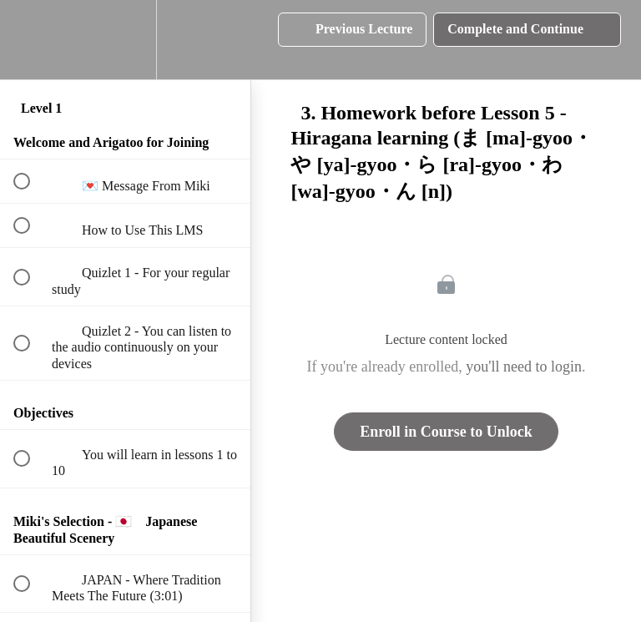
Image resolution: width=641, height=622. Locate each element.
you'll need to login (524, 366)
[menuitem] (125, 39)
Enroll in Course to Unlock (446, 431)
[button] (31, 39)
